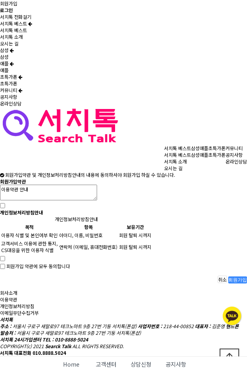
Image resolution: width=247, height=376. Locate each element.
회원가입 (8, 3)
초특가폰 (11, 76)
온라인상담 (11, 103)
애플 (7, 63)
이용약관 (8, 299)
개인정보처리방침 (17, 306)
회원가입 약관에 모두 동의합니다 (38, 266)
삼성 (7, 50)
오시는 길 (9, 43)
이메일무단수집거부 (19, 312)
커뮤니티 (11, 90)
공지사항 (8, 96)
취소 (222, 279)
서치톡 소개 (11, 36)
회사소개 (8, 292)
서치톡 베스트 (16, 23)
